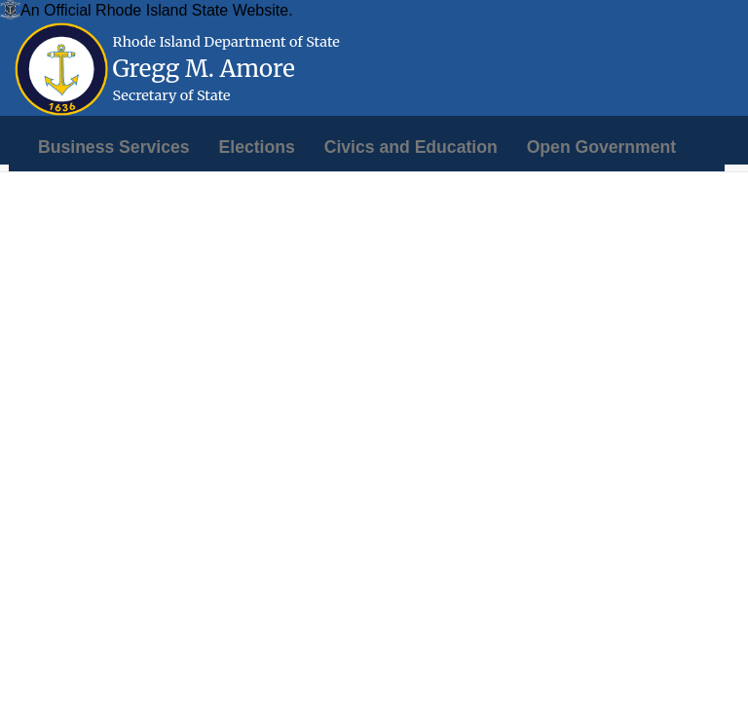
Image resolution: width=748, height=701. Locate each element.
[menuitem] (114, 147)
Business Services (114, 147)
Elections (257, 147)
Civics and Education (411, 147)
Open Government (601, 147)
